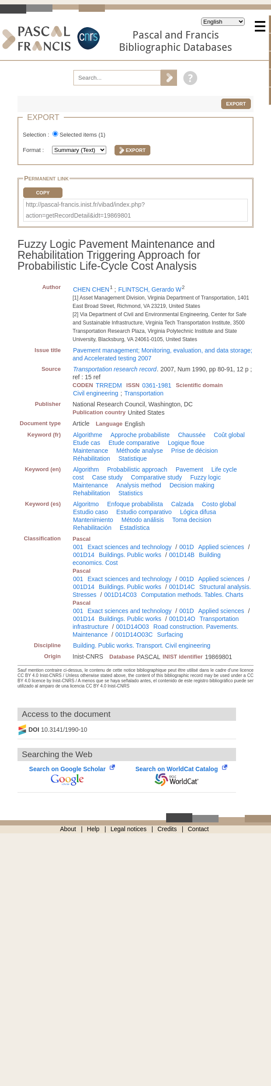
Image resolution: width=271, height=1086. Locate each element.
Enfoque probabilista (135, 504)
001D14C (182, 586)
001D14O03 (132, 626)
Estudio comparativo (144, 511)
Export (236, 103)
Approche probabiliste (140, 434)
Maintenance (90, 450)
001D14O (182, 618)
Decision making (192, 485)
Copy (42, 192)
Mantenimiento (93, 519)
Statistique (132, 458)
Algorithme (87, 434)
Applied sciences (221, 546)
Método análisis (143, 519)
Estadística (134, 527)
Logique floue (186, 442)
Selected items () (82, 134)
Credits (167, 828)
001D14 (83, 554)
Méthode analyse (139, 450)
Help (93, 828)
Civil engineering (95, 393)
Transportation (143, 393)
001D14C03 (120, 594)
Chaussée (191, 434)
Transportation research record (114, 369)
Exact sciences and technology (129, 546)
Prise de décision (194, 450)
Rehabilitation (91, 493)
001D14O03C (134, 634)
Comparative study (156, 477)
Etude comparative (134, 442)
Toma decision (192, 519)
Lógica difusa (198, 511)
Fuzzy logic (205, 477)
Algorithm (86, 469)
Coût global (229, 434)
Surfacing (170, 634)
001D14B (182, 554)
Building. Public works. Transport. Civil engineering (141, 645)
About (68, 828)
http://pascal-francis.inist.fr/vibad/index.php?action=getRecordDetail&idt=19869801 (85, 210)
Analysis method (138, 485)
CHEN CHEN (91, 289)
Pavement (189, 469)
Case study (107, 477)
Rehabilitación (92, 527)
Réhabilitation (91, 458)
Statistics (130, 493)
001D (186, 546)
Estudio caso (90, 511)
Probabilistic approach (137, 469)
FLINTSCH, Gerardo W (149, 289)
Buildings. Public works (130, 554)
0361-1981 (156, 385)
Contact (198, 828)
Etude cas (86, 442)
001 (78, 546)
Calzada (182, 504)
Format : (34, 150)
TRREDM (109, 385)
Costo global (219, 504)
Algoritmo (86, 504)
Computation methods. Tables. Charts (192, 594)
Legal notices (129, 828)
